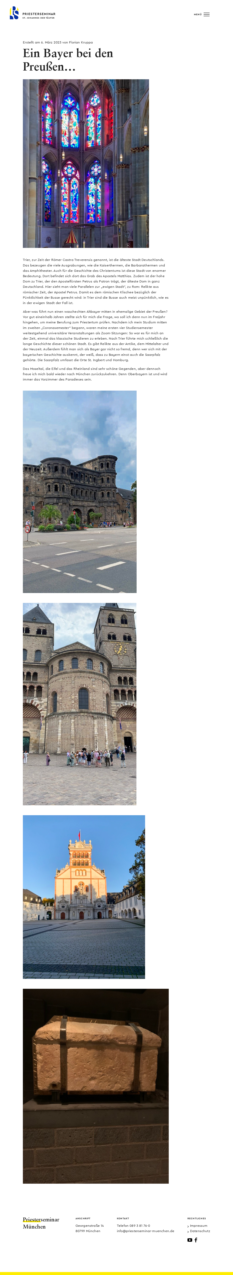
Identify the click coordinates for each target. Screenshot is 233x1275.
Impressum (199, 1225)
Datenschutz (200, 1231)
